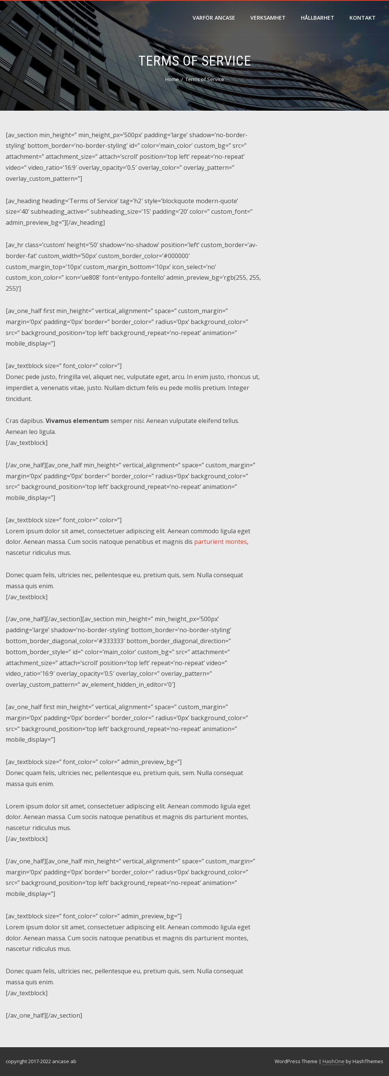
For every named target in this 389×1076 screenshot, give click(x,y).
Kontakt (362, 17)
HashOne (334, 1061)
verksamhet (268, 17)
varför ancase (214, 17)
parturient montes (220, 541)
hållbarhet (317, 17)
